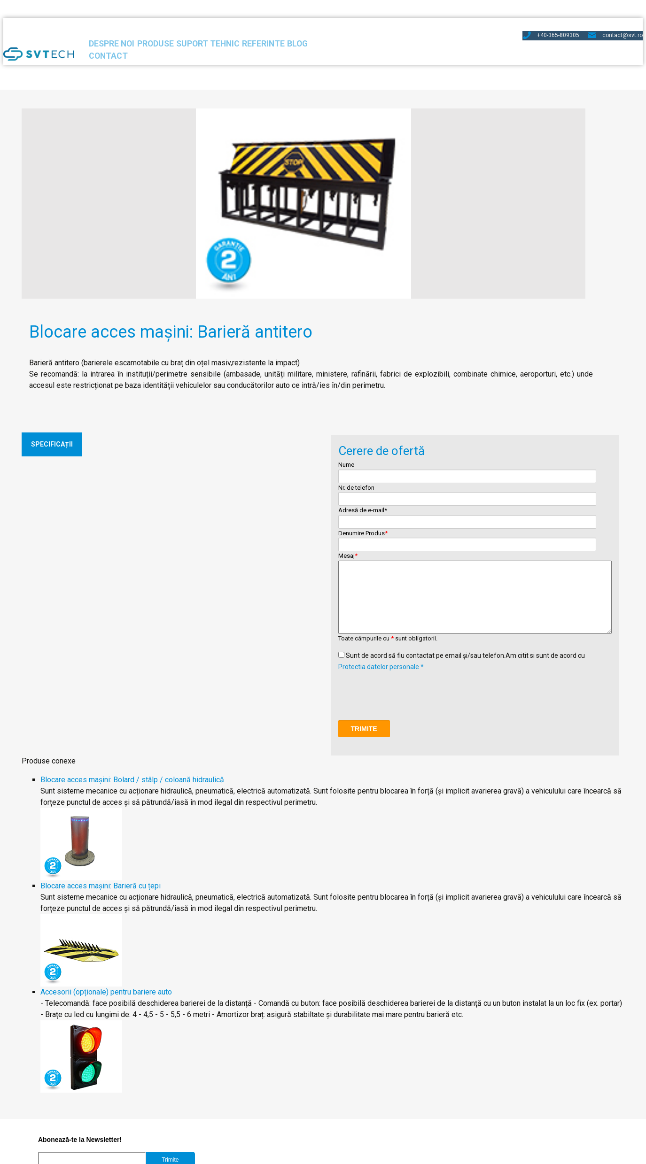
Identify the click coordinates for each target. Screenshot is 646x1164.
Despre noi (137, 29)
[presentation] (409, 519)
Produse (197, 29)
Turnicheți (47, 1116)
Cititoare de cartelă (63, 1105)
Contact (439, 29)
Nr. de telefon (400, 368)
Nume (400, 345)
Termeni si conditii (375, 1154)
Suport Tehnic (266, 29)
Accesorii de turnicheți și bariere (212, 1105)
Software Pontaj (58, 1083)
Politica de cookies (315, 1154)
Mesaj (469, 389)
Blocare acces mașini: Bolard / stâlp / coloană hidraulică (142, 608)
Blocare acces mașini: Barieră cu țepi (111, 714)
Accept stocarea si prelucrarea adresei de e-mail (119, 1017)
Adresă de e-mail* (539, 345)
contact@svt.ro (593, 11)
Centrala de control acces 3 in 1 (83, 1094)
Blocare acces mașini (193, 1094)
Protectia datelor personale (242, 1154)
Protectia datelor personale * (381, 496)
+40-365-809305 (527, 11)
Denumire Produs (539, 368)
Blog (389, 29)
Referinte (337, 29)
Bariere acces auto (189, 1083)
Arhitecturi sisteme (190, 1116)
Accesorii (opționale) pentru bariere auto (116, 821)
